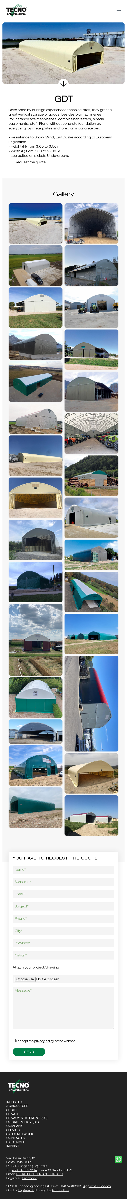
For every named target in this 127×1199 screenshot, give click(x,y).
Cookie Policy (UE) (22, 1122)
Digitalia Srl (26, 1190)
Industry (14, 1102)
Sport (11, 1110)
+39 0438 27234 (24, 1170)
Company (14, 1126)
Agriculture (17, 1106)
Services (13, 1130)
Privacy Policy (44, 1041)
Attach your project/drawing (36, 968)
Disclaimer (15, 1142)
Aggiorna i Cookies (97, 1186)
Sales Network (19, 1134)
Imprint (12, 1146)
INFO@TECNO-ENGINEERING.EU (39, 1174)
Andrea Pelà (60, 1190)
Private (12, 1114)
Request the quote (28, 162)
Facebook (29, 1178)
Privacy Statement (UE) (27, 1118)
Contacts (15, 1138)
